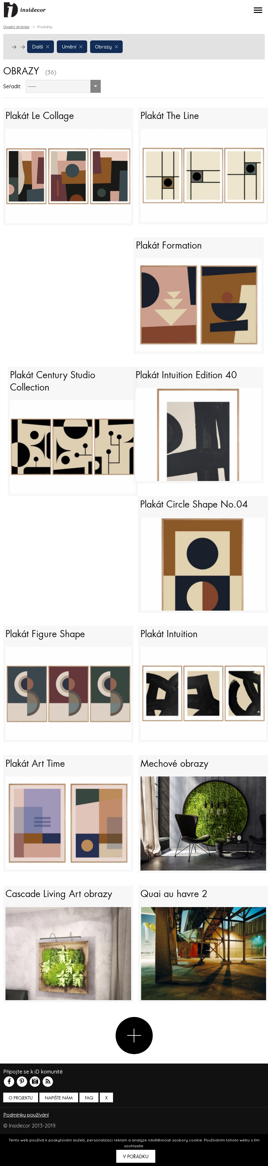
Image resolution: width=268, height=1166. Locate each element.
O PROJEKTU (21, 1120)
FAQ (89, 1120)
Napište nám (59, 1120)
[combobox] (63, 86)
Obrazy (108, 46)
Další (41, 46)
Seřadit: (12, 86)
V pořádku (136, 1157)
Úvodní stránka (16, 27)
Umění (73, 46)
